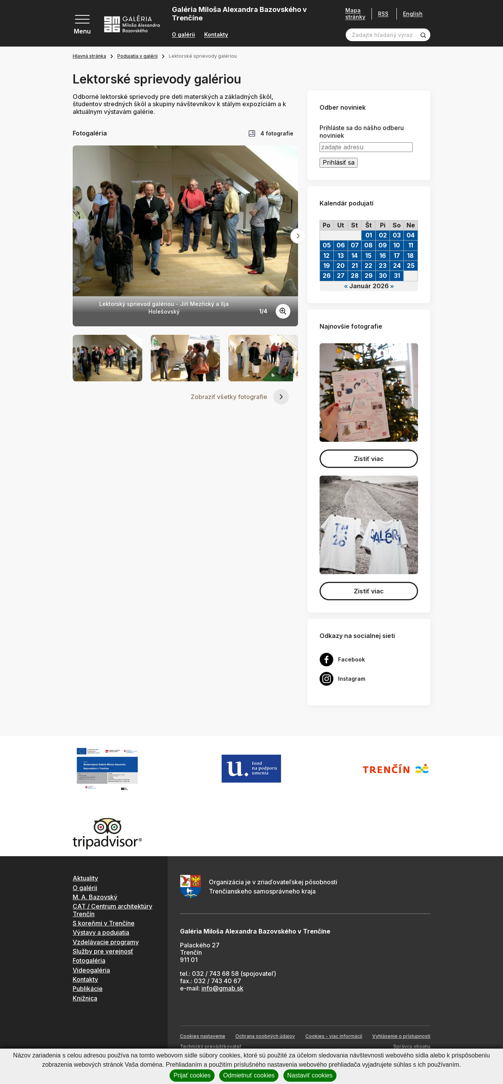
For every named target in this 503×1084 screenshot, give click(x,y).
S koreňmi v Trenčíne (104, 923)
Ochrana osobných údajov (265, 1036)
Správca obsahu (411, 1046)
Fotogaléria (89, 960)
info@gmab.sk (222, 988)
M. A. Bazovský (95, 897)
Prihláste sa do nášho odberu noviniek (362, 131)
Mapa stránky (355, 13)
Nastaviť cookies (310, 1075)
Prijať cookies (192, 1075)
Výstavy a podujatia (101, 932)
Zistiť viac (369, 459)
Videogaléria (91, 970)
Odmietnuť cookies (249, 1075)
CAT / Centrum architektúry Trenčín (112, 909)
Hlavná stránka (89, 56)
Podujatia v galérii (137, 56)
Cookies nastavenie (202, 1036)
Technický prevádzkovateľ (210, 1046)
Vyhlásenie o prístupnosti (401, 1036)
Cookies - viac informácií (333, 1036)
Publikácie (88, 988)
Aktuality (85, 878)
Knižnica (85, 998)
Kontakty (216, 35)
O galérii (183, 35)
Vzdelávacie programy (106, 942)
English (413, 14)
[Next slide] (298, 236)
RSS (383, 13)
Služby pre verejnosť (103, 951)
